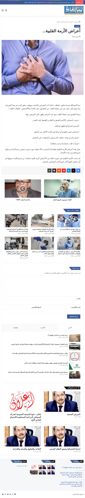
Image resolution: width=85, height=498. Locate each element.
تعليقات (15, 328)
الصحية (71, 22)
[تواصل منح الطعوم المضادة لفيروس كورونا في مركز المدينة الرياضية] (16, 220)
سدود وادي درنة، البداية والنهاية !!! (58, 335)
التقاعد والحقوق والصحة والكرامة (27, 449)
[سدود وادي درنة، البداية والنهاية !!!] (74, 338)
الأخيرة (43, 328)
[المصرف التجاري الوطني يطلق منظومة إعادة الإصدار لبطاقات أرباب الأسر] (74, 366)
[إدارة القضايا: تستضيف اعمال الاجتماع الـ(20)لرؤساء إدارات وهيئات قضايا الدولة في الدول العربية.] (74, 347)
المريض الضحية (70, 2)
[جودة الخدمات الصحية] (51, 467)
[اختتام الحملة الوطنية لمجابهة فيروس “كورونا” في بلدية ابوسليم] (42, 220)
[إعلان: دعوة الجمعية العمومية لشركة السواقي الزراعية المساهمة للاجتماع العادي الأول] (23, 401)
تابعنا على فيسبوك (22, 466)
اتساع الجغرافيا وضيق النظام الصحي (64, 449)
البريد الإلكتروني (75, 307)
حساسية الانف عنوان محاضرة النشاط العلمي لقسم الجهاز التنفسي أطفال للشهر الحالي (17, 253)
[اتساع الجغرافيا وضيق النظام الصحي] (62, 436)
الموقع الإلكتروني (36, 307)
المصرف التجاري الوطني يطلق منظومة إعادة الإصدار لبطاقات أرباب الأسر (46, 363)
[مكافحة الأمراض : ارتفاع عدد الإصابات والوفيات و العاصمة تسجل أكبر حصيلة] (68, 243)
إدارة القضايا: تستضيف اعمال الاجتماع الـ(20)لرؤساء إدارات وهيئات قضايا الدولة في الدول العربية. (39, 344)
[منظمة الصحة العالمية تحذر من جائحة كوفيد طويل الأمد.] (42, 243)
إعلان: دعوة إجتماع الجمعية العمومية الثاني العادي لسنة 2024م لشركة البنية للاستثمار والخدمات (40, 353)
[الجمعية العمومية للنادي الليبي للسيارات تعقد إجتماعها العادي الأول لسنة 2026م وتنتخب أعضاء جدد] (34, 472)
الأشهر (70, 328)
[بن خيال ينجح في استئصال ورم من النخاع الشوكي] (68, 220)
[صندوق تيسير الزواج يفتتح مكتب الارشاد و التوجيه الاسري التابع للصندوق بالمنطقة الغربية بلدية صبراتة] (74, 375)
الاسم (78, 298)
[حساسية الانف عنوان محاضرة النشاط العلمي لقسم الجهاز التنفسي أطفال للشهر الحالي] (16, 243)
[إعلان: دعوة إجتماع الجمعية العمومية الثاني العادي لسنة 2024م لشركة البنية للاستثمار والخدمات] (74, 356)
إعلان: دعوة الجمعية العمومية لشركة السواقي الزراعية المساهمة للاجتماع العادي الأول (25, 417)
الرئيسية (77, 22)
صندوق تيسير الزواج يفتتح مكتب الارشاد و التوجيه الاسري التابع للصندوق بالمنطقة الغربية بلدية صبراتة (38, 372)
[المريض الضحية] (62, 401)
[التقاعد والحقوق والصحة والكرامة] (23, 436)
